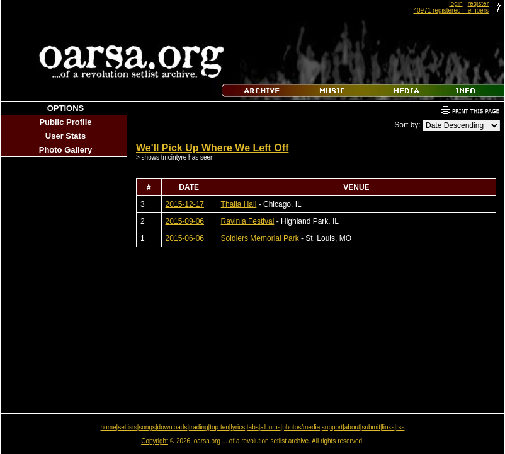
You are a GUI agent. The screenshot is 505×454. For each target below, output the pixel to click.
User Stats (65, 136)
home (108, 427)
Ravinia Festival (248, 221)
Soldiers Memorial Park (260, 238)
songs (147, 427)
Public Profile (65, 122)
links (388, 427)
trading (198, 427)
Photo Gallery (66, 149)
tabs (253, 427)
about (352, 427)
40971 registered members (451, 10)
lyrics (237, 427)
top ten (219, 427)
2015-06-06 (185, 238)
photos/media (301, 427)
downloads (172, 427)
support (332, 427)
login (455, 3)
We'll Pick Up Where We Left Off (212, 148)
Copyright (154, 441)
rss (400, 427)
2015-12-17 (185, 204)
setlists (127, 427)
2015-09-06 (185, 221)
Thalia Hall (239, 204)
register (478, 3)
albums (270, 427)
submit (370, 427)
